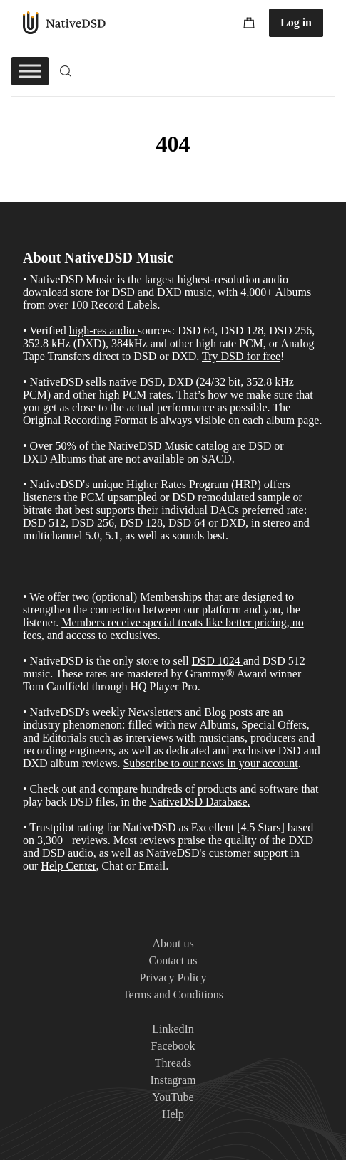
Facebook (173, 1046)
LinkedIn (173, 1029)
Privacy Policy (173, 977)
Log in (296, 22)
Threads (173, 1063)
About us (172, 943)
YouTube (172, 1097)
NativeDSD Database (198, 802)
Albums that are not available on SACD (141, 459)
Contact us (173, 960)
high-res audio (102, 331)
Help (173, 1114)
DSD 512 (284, 661)
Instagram (173, 1080)
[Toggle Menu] (30, 71)
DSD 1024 (216, 661)
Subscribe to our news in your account (210, 763)
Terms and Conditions (173, 994)
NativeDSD (64, 22)
